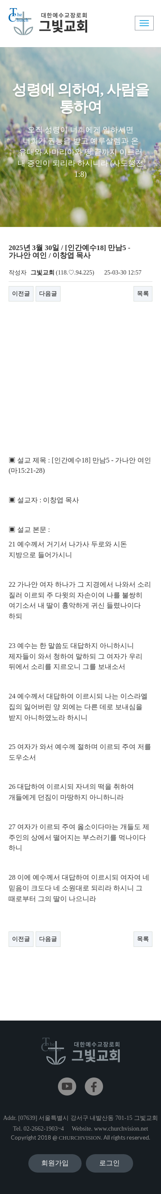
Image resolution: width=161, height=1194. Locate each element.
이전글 (21, 293)
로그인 (109, 1163)
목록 (143, 293)
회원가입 (55, 1163)
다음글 (48, 293)
